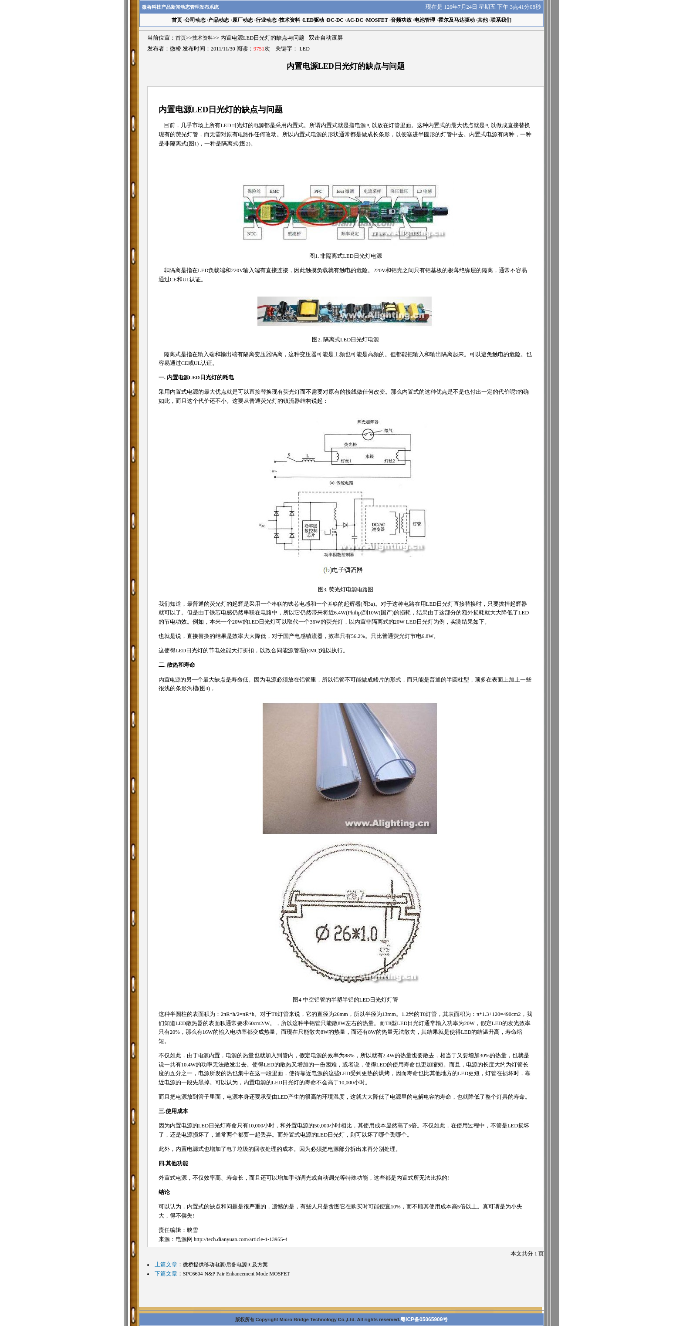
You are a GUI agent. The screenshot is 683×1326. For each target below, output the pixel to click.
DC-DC (335, 20)
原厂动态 (242, 20)
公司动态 (195, 20)
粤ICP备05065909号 (424, 1319)
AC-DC (354, 20)
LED (305, 49)
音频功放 (401, 20)
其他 (482, 20)
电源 (259, 125)
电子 (232, 1149)
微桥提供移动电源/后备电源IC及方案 (225, 1265)
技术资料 (289, 20)
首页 (181, 38)
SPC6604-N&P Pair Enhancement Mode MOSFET (236, 1274)
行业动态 (266, 20)
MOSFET (377, 20)
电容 (429, 1097)
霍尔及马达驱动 (456, 20)
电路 (243, 135)
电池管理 (424, 20)
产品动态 (218, 20)
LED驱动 (313, 20)
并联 (333, 604)
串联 (277, 604)
